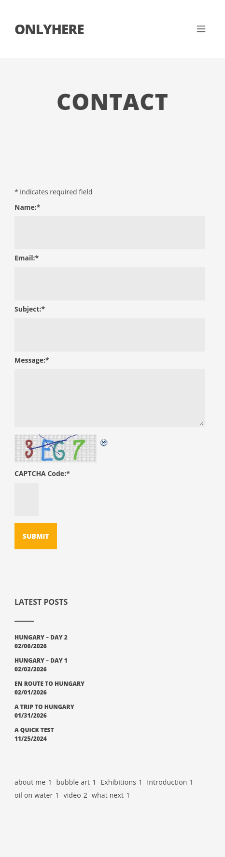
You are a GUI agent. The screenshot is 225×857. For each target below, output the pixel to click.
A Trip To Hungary (44, 707)
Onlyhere (49, 29)
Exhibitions (121, 782)
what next (111, 795)
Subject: (29, 308)
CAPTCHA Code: (42, 473)
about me (33, 782)
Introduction (170, 782)
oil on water (36, 795)
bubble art (76, 782)
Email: (26, 257)
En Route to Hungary (49, 684)
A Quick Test (34, 730)
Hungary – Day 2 (41, 637)
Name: (27, 207)
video (75, 795)
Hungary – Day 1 (41, 660)
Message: (31, 360)
